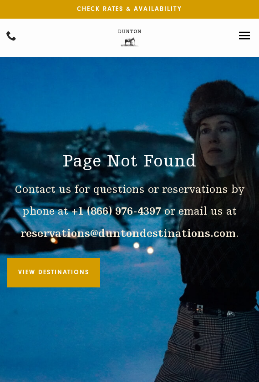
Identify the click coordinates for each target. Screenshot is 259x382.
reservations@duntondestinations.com (128, 234)
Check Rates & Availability (129, 9)
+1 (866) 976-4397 (116, 211)
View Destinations (53, 272)
